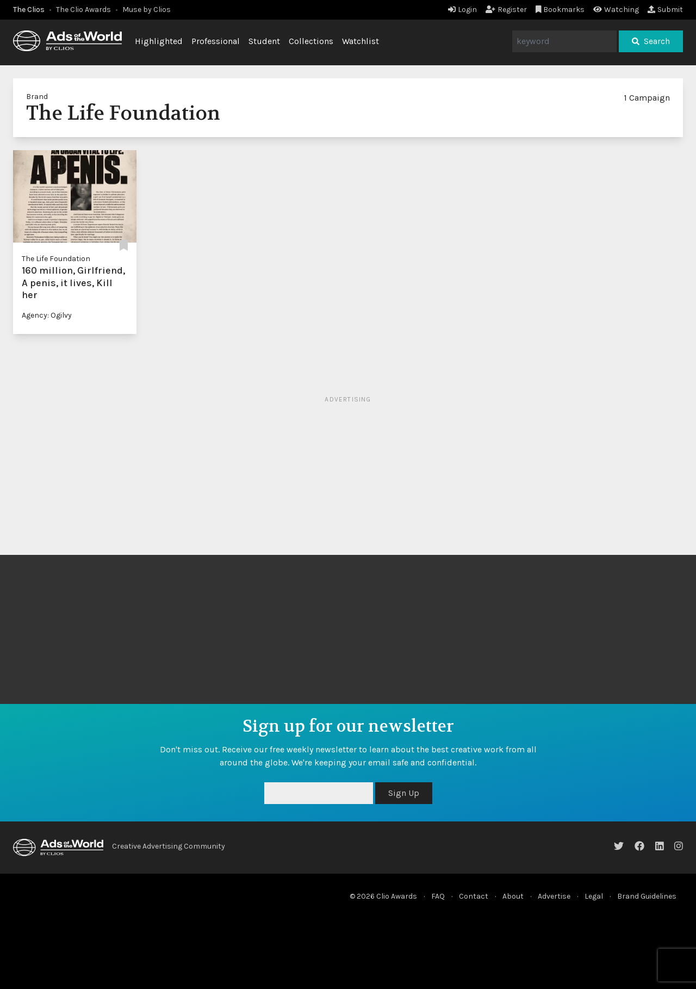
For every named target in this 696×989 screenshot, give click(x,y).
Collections (311, 41)
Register (506, 9)
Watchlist (360, 41)
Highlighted (159, 41)
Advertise (554, 896)
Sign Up (403, 793)
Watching (616, 9)
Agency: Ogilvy (47, 315)
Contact (473, 896)
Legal (594, 896)
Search (651, 41)
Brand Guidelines (646, 896)
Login (462, 9)
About (513, 896)
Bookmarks (560, 9)
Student (264, 41)
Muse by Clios (146, 9)
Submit (665, 9)
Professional (215, 41)
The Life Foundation (56, 258)
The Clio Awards (83, 9)
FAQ (438, 896)
